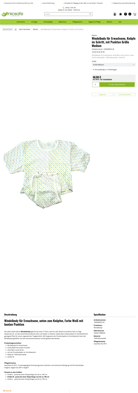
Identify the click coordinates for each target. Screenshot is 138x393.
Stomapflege (48, 22)
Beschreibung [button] (10, 314)
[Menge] (96, 84)
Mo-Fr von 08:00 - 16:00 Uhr (69, 10)
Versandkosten (107, 79)
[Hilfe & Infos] (130, 14)
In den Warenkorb (117, 84)
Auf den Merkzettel (125, 94)
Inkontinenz (21, 22)
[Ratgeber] (126, 14)
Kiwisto (94, 35)
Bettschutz (62, 22)
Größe (94, 61)
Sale (119, 22)
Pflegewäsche (77, 22)
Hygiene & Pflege (94, 22)
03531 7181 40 (69, 8)
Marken (109, 22)
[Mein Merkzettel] (120, 14)
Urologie (34, 22)
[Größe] (114, 65)
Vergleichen (102, 94)
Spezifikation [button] (100, 314)
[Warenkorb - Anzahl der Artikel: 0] (135, 14)
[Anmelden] (114, 14)
